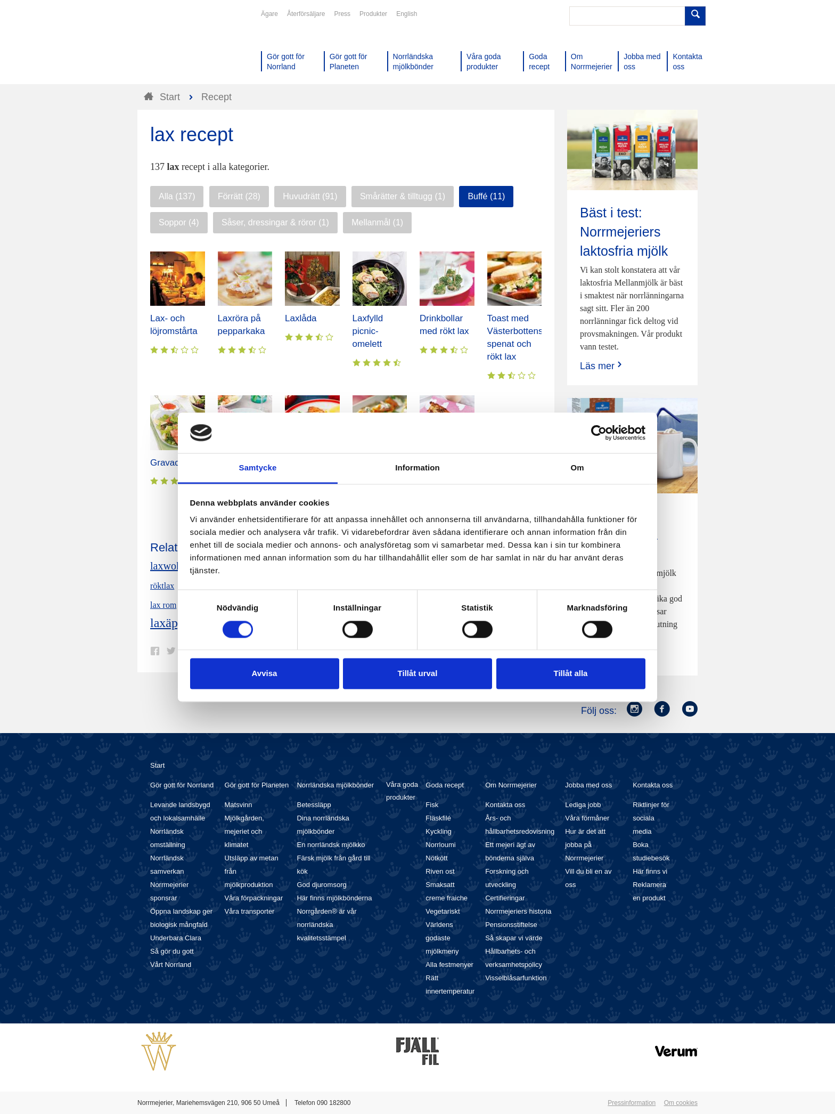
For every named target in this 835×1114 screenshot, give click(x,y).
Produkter (373, 14)
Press (342, 14)
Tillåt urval (418, 673)
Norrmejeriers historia (518, 911)
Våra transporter (250, 911)
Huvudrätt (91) (310, 196)
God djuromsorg (321, 885)
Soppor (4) (179, 222)
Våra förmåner (587, 818)
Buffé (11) (486, 196)
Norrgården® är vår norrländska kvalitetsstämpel (326, 924)
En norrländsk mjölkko (331, 845)
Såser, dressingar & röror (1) (275, 222)
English (406, 14)
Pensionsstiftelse (511, 925)
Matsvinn (238, 805)
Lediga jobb (583, 805)
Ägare (269, 14)
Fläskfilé (438, 818)
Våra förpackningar (254, 898)
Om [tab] (577, 468)
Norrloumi (440, 845)
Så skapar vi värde (514, 938)
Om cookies (681, 1103)
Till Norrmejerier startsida (178, 46)
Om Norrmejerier (511, 785)
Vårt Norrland (170, 965)
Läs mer (602, 365)
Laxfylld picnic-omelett (368, 331)
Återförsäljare (306, 14)
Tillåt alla (571, 673)
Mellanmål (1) (377, 222)
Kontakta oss (505, 805)
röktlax (162, 585)
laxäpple (171, 623)
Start (157, 765)
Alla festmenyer (449, 965)
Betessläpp (314, 805)
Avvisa (264, 673)
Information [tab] (417, 468)
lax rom (163, 604)
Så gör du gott (172, 951)
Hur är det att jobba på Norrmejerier (585, 844)
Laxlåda (301, 318)
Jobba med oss (588, 785)
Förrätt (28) (239, 196)
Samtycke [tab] (258, 468)
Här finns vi (650, 871)
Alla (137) (177, 196)
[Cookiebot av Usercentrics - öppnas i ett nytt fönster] (598, 433)
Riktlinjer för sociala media (651, 818)
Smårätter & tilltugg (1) (402, 196)
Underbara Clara (175, 938)
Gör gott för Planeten (257, 785)
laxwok (166, 566)
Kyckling (438, 831)
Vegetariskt (442, 911)
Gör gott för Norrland (182, 785)
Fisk (431, 805)
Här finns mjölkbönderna (334, 898)
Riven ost (439, 871)
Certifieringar (505, 898)
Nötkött (436, 858)
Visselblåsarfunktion (515, 978)
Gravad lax (172, 463)
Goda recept (444, 785)
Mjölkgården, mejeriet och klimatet (244, 831)
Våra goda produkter (402, 790)
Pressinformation (632, 1103)
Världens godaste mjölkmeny (442, 938)
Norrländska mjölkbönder (335, 785)
